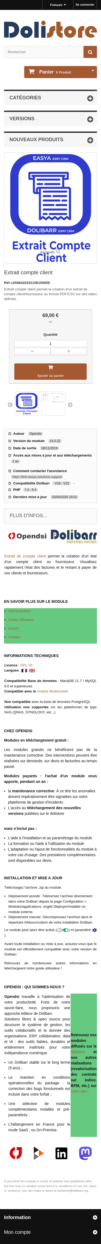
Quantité (50, 335)
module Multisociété (52, 691)
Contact (14, 637)
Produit (54, 72)
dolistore (78, 1052)
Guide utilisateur (21, 620)
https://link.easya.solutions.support (37, 477)
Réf (7, 283)
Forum (13, 628)
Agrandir (47, 252)
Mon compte (17, 1232)
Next (70, 404)
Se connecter (85, 4)
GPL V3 (26, 665)
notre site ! (79, 1091)
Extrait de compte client (25, 556)
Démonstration (19, 611)
